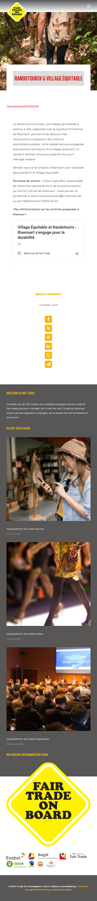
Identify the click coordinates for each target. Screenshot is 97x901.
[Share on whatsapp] (48, 355)
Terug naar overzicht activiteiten (22, 106)
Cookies (68, 889)
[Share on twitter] (48, 328)
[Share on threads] (48, 337)
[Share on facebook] (48, 319)
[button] (88, 6)
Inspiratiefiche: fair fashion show (24, 634)
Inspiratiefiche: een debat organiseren (27, 739)
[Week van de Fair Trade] (16, 6)
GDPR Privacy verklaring (48, 889)
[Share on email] (48, 364)
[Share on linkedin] (48, 346)
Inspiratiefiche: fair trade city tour (25, 529)
